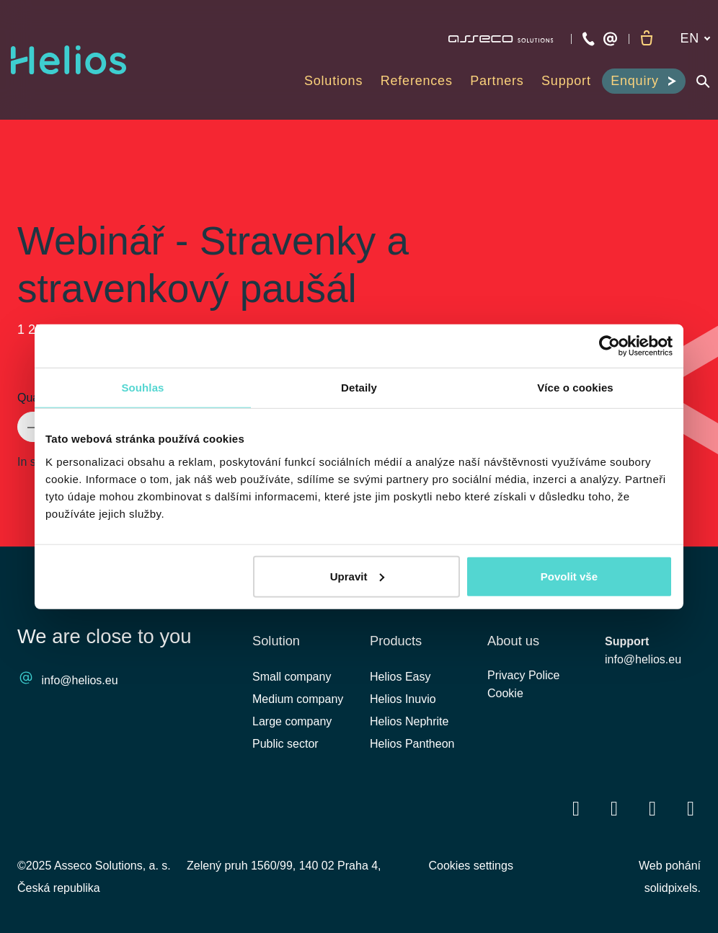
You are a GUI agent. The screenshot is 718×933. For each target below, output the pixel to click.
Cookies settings (471, 865)
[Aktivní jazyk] (694, 38)
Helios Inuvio (403, 699)
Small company (291, 677)
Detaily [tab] (359, 387)
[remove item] (31, 427)
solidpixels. (672, 888)
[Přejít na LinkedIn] (614, 808)
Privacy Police (523, 679)
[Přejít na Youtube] (652, 808)
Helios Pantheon (412, 744)
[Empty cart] (646, 39)
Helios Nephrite (409, 721)
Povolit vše (569, 576)
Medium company (297, 699)
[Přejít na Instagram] (691, 808)
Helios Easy (400, 677)
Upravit (357, 576)
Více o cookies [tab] (575, 387)
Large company (292, 721)
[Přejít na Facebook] (576, 808)
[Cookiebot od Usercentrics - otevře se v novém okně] (609, 346)
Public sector (285, 744)
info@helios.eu (80, 681)
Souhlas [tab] (142, 387)
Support (627, 641)
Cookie (505, 699)
